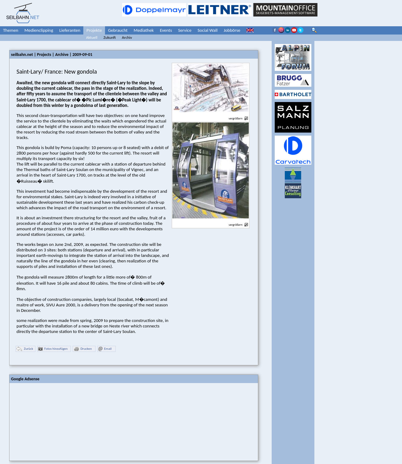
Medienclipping (38, 30)
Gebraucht (118, 30)
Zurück (24, 349)
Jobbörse (232, 30)
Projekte (94, 30)
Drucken (83, 349)
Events (166, 30)
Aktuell (91, 37)
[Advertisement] (55, 421)
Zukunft (109, 37)
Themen (10, 30)
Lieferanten (69, 30)
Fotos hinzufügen (53, 349)
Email (104, 349)
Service (184, 30)
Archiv (127, 37)
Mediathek (144, 30)
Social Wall (207, 30)
